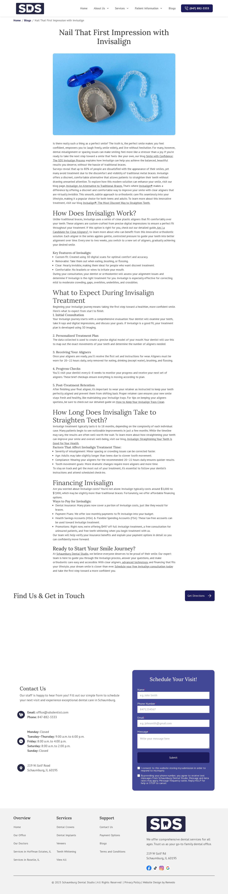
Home (83, 8)
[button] (148, 868)
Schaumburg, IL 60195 (42, 770)
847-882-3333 (47, 717)
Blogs (172, 8)
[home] (30, 8)
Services (122, 8)
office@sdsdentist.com (52, 712)
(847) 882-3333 (199, 8)
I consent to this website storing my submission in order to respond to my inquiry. (173, 769)
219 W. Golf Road (38, 765)
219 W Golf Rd (156, 853)
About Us (101, 8)
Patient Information (149, 8)
